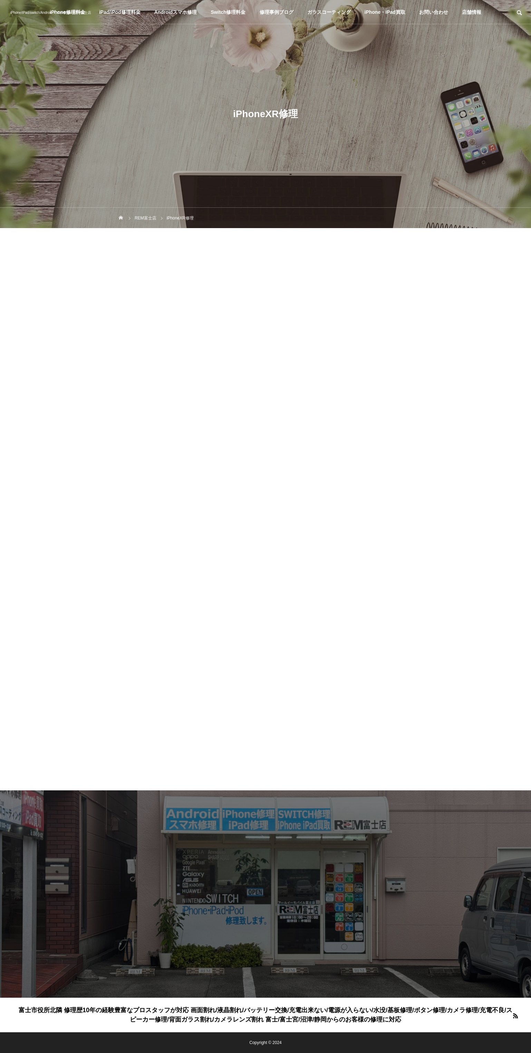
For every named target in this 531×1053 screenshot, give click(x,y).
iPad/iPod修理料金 (120, 12)
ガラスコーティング (329, 12)
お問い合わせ (433, 12)
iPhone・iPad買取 (385, 12)
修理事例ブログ (276, 12)
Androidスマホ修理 (175, 12)
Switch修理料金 (228, 12)
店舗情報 (471, 12)
